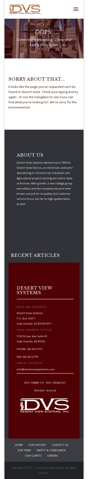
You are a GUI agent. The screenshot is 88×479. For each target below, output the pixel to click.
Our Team (24, 450)
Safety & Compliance (51, 450)
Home (19, 445)
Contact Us (60, 445)
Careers (52, 455)
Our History (37, 445)
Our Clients (33, 455)
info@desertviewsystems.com (36, 369)
